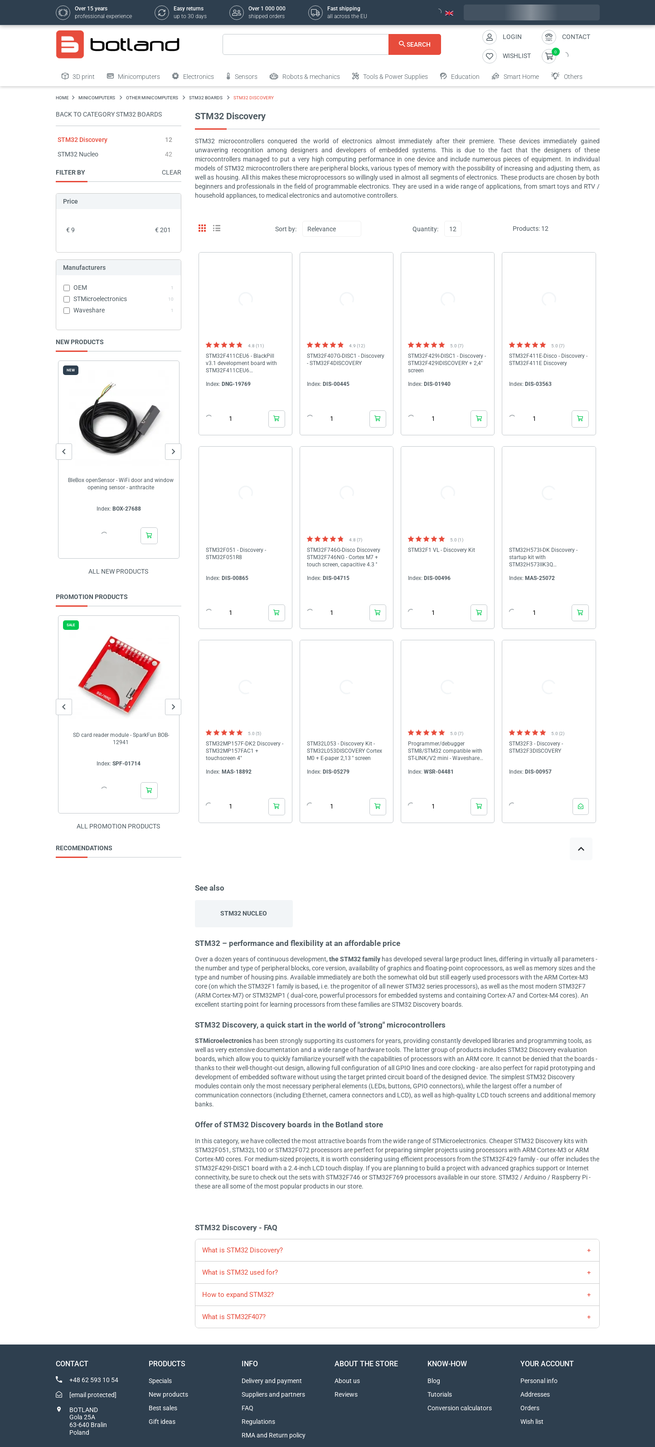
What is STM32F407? (234, 1317)
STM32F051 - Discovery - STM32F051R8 (236, 553)
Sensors (241, 76)
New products (168, 1394)
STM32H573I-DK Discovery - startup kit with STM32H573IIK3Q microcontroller (543, 557)
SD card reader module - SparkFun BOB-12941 (121, 738)
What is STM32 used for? (240, 1272)
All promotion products (118, 826)
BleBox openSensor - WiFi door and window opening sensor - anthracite (121, 484)
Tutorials (439, 1394)
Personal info (539, 1380)
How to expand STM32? (238, 1295)
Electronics (193, 76)
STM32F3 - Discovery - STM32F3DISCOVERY (536, 747)
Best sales (163, 1408)
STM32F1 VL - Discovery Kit (441, 550)
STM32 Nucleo (78, 154)
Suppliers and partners (273, 1394)
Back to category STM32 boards (109, 114)
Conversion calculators (459, 1408)
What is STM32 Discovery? (242, 1250)
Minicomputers (133, 76)
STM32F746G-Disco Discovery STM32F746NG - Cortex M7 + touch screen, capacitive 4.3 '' (343, 557)
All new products (118, 571)
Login (512, 36)
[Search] (332, 44)
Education (460, 76)
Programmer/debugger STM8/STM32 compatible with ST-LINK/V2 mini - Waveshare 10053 (445, 751)
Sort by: (285, 229)
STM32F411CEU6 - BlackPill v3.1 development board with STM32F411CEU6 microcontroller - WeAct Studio (243, 363)
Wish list (531, 1421)
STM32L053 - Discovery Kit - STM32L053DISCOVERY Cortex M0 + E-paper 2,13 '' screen (344, 751)
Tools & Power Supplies (390, 76)
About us (347, 1380)
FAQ (247, 1408)
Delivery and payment (272, 1380)
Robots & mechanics (305, 76)
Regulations (258, 1421)
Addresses (535, 1394)
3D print (78, 76)
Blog (433, 1380)
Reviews (346, 1394)
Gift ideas (162, 1421)
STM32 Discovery (82, 139)
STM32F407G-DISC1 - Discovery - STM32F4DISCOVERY (345, 359)
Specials (160, 1380)
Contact (576, 36)
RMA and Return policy (274, 1435)
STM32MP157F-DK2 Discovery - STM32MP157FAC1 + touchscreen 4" (244, 751)
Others (566, 76)
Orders (529, 1408)
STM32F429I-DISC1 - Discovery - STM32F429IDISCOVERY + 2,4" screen (447, 363)
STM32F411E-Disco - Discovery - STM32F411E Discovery (548, 359)
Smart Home (515, 76)
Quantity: (425, 229)
